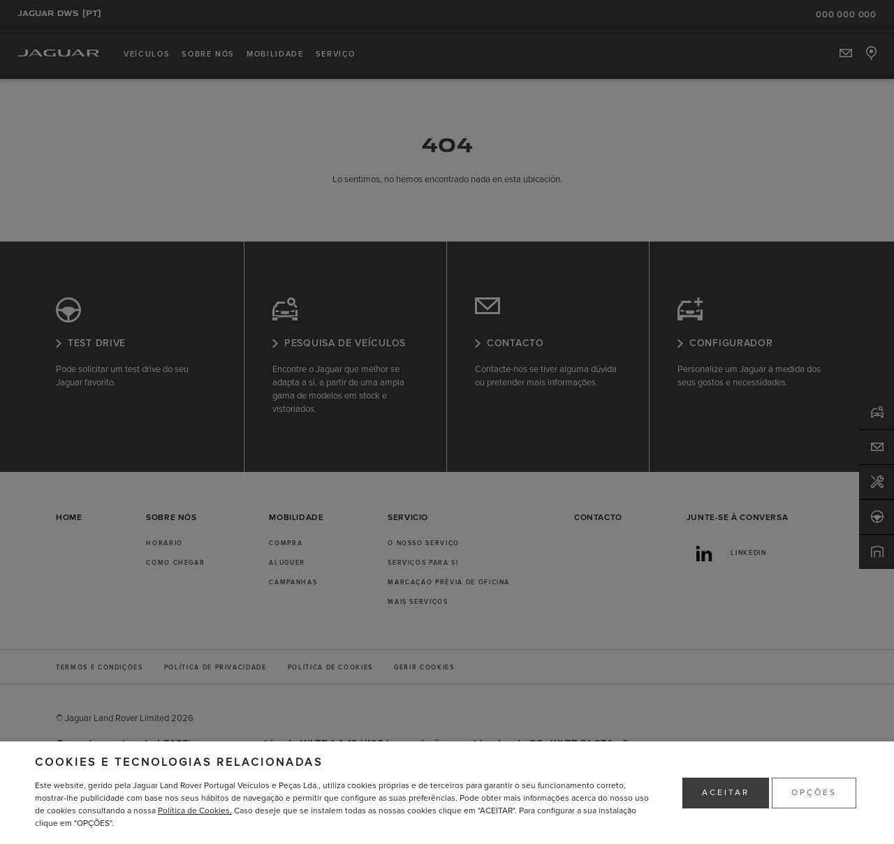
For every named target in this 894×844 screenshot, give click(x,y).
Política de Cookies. (195, 811)
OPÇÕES (814, 792)
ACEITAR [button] (725, 792)
